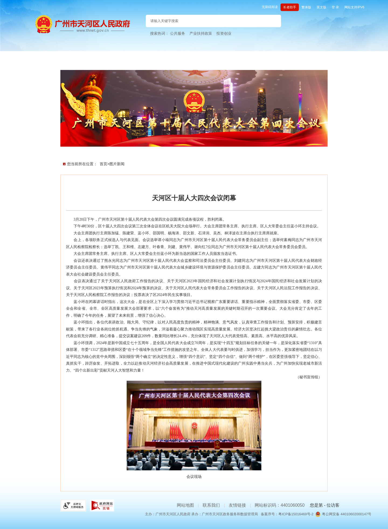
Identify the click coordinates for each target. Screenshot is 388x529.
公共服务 (177, 33)
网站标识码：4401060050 (279, 505)
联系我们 (211, 505)
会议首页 (77, 151)
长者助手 (289, 7)
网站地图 (185, 505)
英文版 (321, 7)
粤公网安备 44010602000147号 (346, 514)
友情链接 (237, 505)
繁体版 (306, 7)
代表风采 (210, 151)
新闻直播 (143, 151)
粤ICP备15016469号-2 (295, 514)
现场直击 (177, 151)
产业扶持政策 (200, 33)
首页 (103, 164)
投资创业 (223, 33)
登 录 (335, 7)
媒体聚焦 (244, 151)
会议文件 (110, 151)
